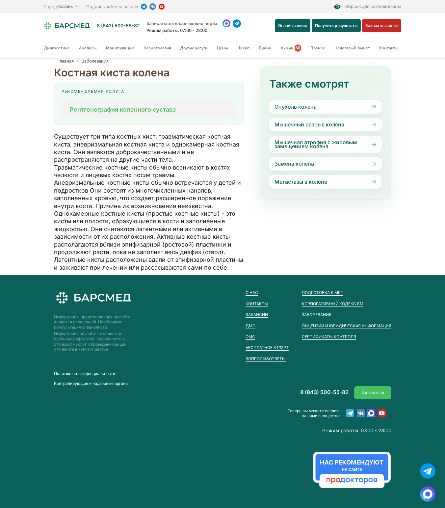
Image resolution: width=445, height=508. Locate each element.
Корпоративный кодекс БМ (332, 303)
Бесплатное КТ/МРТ (267, 347)
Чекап (243, 48)
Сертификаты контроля (329, 336)
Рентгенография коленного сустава (123, 109)
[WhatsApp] (226, 23)
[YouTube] (162, 7)
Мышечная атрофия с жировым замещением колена (316, 144)
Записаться (372, 392)
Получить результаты (336, 25)
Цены (222, 48)
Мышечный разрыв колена (309, 124)
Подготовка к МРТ (322, 292)
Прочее (317, 48)
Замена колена (294, 163)
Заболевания (316, 314)
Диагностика (57, 48)
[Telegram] (144, 7)
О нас (252, 292)
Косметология (157, 48)
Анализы (88, 48)
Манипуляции (120, 48)
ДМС (250, 325)
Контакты (389, 48)
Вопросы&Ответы (266, 358)
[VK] (152, 6)
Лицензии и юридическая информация (346, 325)
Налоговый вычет (352, 48)
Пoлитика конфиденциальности (84, 373)
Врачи (265, 48)
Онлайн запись (292, 25)
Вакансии (257, 314)
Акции (291, 48)
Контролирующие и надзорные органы (91, 383)
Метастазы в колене (301, 181)
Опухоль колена (296, 106)
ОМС (250, 336)
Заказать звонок (381, 25)
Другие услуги (194, 48)
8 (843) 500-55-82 (118, 25)
